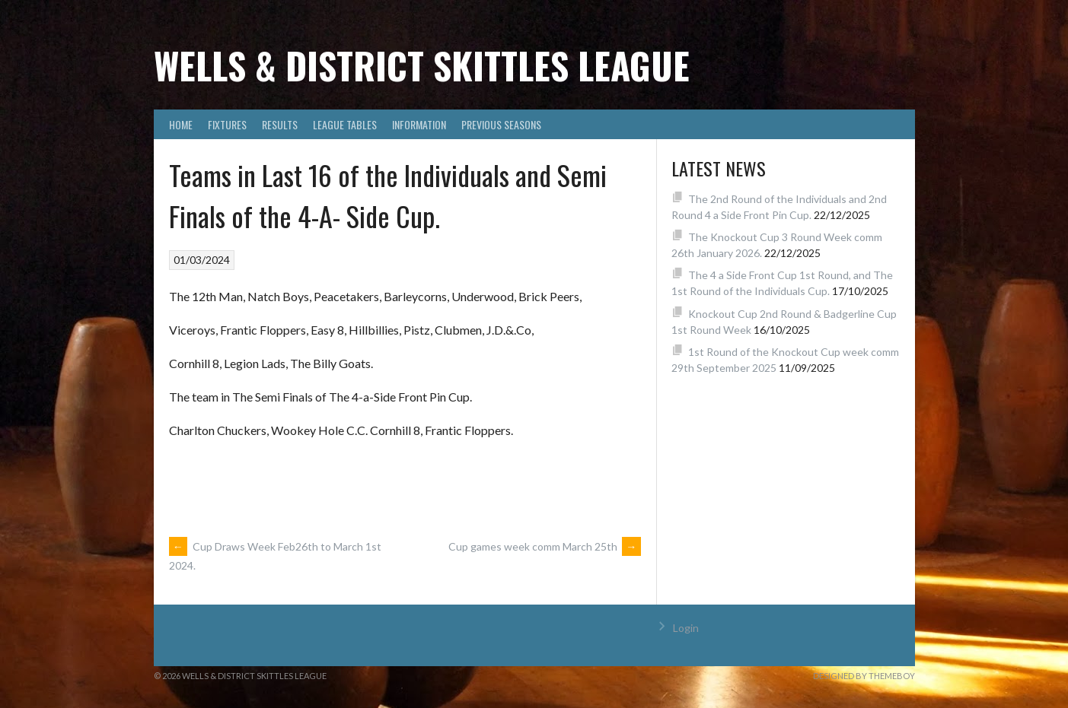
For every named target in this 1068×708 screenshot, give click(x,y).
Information (419, 124)
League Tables (345, 124)
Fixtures (227, 124)
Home (181, 124)
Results (280, 124)
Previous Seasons (501, 124)
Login (686, 627)
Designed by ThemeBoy (864, 676)
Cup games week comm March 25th (544, 546)
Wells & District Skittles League (422, 65)
